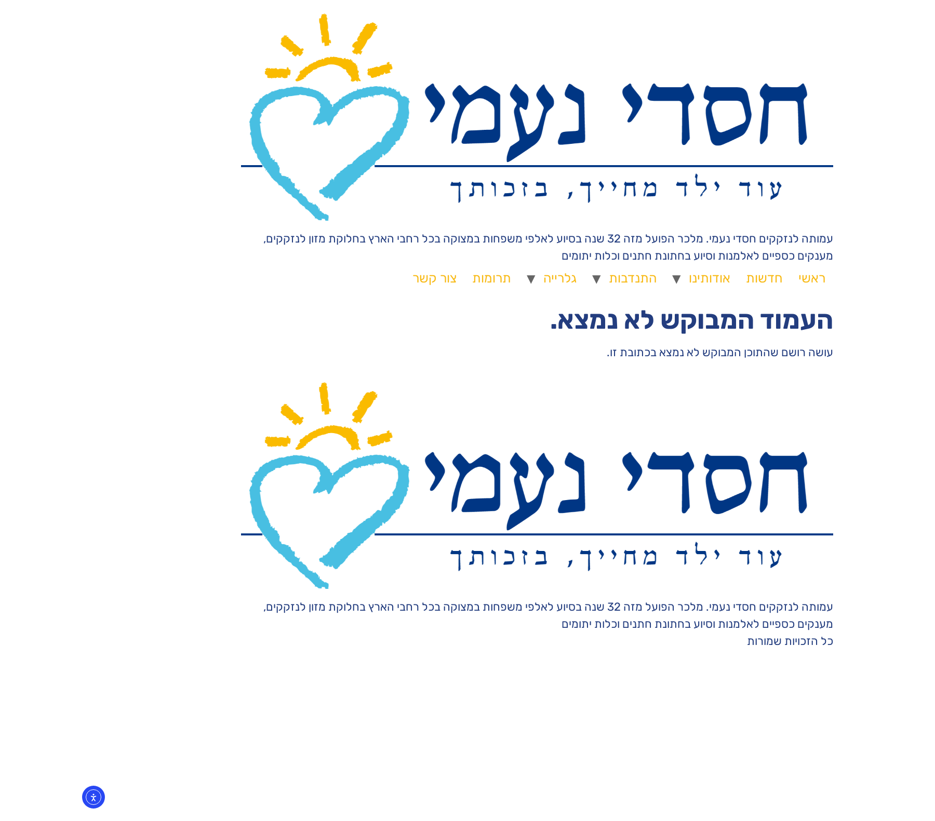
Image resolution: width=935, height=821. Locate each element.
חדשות (694, 278)
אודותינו (640, 278)
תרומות (422, 278)
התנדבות (563, 278)
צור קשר (365, 278)
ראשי (742, 278)
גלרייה (490, 278)
